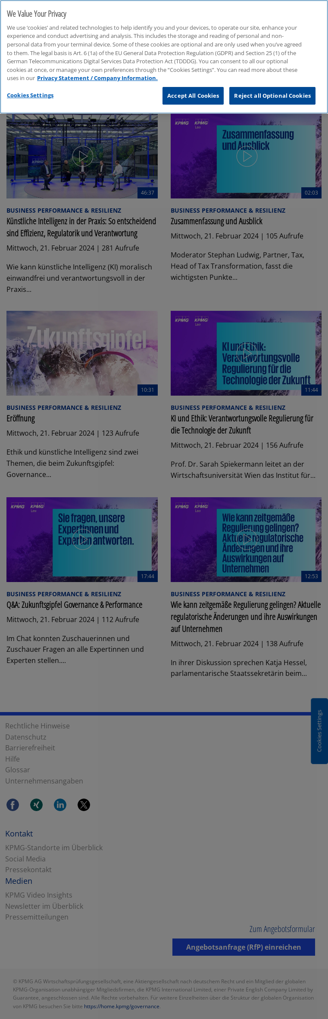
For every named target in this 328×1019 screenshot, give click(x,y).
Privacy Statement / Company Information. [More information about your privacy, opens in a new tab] (97, 66)
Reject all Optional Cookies (272, 83)
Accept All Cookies (193, 83)
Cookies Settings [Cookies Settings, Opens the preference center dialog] (30, 83)
